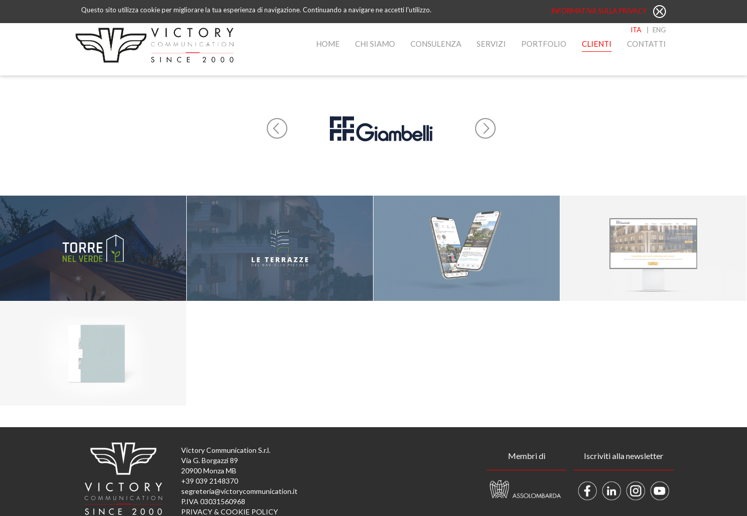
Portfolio (543, 43)
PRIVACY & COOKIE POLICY (229, 511)
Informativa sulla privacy (599, 11)
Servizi (491, 43)
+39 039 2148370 (209, 480)
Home (328, 43)
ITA (636, 30)
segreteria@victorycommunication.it (239, 491)
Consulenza (435, 43)
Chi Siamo (375, 43)
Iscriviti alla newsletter (623, 456)
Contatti (646, 43)
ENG (659, 30)
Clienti (597, 43)
